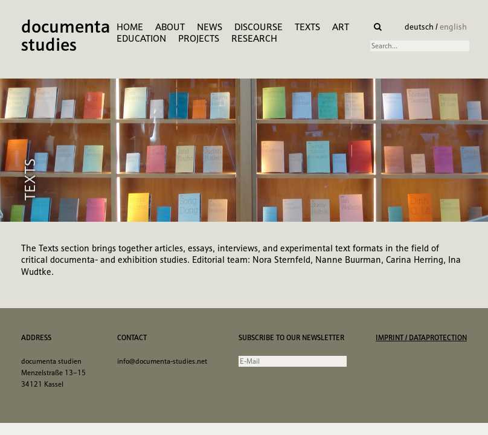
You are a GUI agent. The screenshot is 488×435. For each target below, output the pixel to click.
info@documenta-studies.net (162, 361)
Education (141, 38)
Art (340, 27)
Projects (198, 38)
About (170, 27)
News (209, 27)
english (453, 26)
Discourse (258, 27)
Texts (307, 27)
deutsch (420, 26)
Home (130, 27)
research (254, 38)
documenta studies (66, 37)
